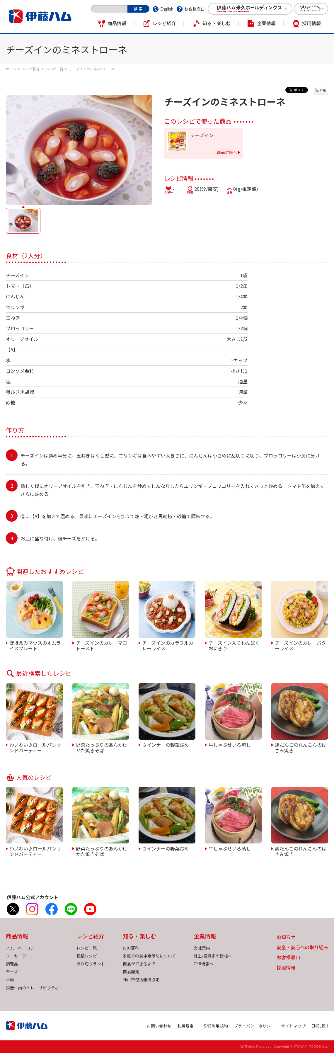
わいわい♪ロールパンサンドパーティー (35, 747)
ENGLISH (319, 1026)
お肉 (10, 979)
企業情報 (266, 23)
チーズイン (202, 135)
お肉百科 (131, 947)
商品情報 (117, 23)
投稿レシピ (86, 955)
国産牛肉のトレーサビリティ (32, 987)
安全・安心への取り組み (302, 948)
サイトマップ (293, 1026)
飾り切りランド (90, 963)
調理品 (12, 963)
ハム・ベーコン (20, 947)
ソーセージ (16, 955)
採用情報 (311, 23)
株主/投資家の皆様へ (213, 955)
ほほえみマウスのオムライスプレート (35, 645)
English (166, 9)
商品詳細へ (227, 152)
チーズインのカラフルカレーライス (167, 645)
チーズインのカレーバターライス (300, 645)
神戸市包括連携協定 (141, 979)
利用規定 (185, 1026)
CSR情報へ (204, 963)
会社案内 (202, 947)
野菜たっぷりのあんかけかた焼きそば (101, 747)
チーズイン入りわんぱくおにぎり (234, 645)
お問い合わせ (159, 1026)
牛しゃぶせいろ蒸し (230, 744)
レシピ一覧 (54, 68)
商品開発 (131, 971)
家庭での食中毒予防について (149, 955)
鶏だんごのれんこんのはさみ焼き (300, 747)
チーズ (12, 971)
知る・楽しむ (216, 23)
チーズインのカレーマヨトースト (101, 645)
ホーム (11, 68)
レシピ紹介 (164, 23)
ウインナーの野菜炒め (165, 744)
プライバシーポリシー (254, 1026)
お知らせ (286, 937)
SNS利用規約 (216, 1026)
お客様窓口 (194, 9)
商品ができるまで (139, 963)
